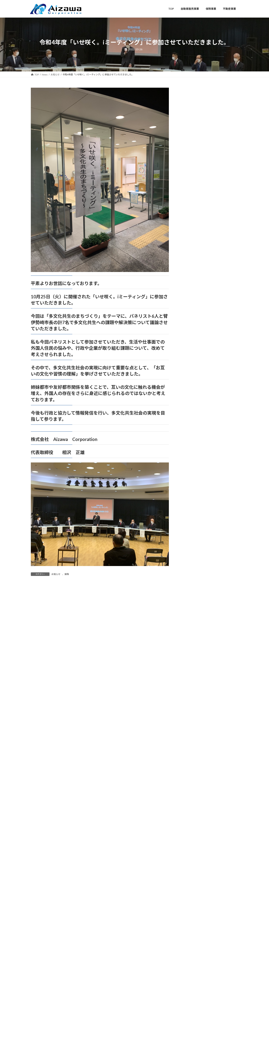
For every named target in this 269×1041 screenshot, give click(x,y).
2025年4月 (189, 453)
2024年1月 (189, 567)
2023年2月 (189, 650)
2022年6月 (189, 711)
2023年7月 (189, 612)
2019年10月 (190, 931)
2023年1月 (189, 658)
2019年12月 (190, 923)
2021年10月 (190, 772)
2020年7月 (189, 886)
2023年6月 (189, 620)
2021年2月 (189, 832)
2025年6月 (189, 438)
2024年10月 (190, 499)
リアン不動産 (191, 365)
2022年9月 (189, 688)
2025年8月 (189, 423)
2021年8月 (189, 787)
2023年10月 (190, 590)
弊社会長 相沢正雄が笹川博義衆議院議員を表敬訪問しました (221, 129)
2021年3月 (189, 825)
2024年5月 (189, 537)
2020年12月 (190, 848)
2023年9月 (189, 597)
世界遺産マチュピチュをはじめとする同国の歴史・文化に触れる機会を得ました (221, 222)
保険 (66, 574)
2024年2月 (189, 559)
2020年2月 (189, 908)
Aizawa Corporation (131, 1012)
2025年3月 (189, 461)
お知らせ (55, 574)
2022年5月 (189, 719)
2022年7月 (189, 703)
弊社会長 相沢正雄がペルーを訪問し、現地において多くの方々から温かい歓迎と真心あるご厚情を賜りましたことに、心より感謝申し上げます (221, 197)
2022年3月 (189, 734)
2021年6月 (189, 802)
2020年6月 (189, 893)
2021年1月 (189, 840)
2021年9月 (189, 779)
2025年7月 (189, 430)
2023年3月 (189, 643)
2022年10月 (190, 681)
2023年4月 (189, 635)
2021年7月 (189, 794)
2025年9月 (189, 415)
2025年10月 (190, 408)
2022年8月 (189, 696)
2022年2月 (189, 741)
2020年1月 (189, 916)
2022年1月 (189, 749)
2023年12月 (190, 574)
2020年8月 (189, 878)
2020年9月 (189, 870)
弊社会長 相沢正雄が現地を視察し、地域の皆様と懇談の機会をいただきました (221, 280)
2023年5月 (189, 628)
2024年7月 (189, 521)
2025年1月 (189, 476)
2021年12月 (190, 757)
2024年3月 (189, 552)
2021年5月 (189, 810)
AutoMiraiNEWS (192, 334)
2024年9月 (189, 506)
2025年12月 (190, 392)
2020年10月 (190, 863)
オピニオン (189, 349)
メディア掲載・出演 (195, 357)
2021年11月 (190, 764)
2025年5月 (189, 446)
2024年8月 (189, 514)
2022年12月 (190, 666)
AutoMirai (189, 327)
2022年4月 (189, 726)
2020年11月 (190, 855)
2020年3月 (189, 901)
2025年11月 (190, 400)
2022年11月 (190, 673)
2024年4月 (189, 544)
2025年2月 (189, 468)
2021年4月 (189, 817)
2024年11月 (190, 491)
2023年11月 (190, 582)
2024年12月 (190, 483)
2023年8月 (189, 605)
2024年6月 (189, 529)
